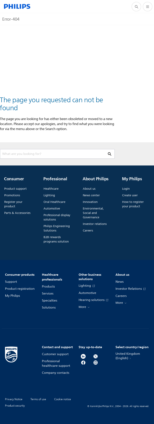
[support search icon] (136, 6)
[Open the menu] (147, 6)
